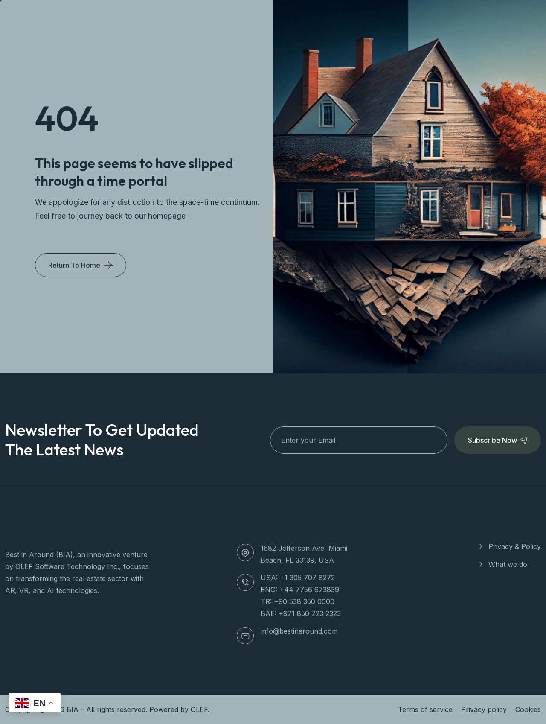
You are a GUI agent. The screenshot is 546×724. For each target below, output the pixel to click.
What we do (507, 564)
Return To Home (74, 265)
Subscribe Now (497, 440)
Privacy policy (484, 709)
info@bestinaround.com (299, 631)
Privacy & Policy (514, 546)
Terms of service (425, 709)
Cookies (528, 709)
